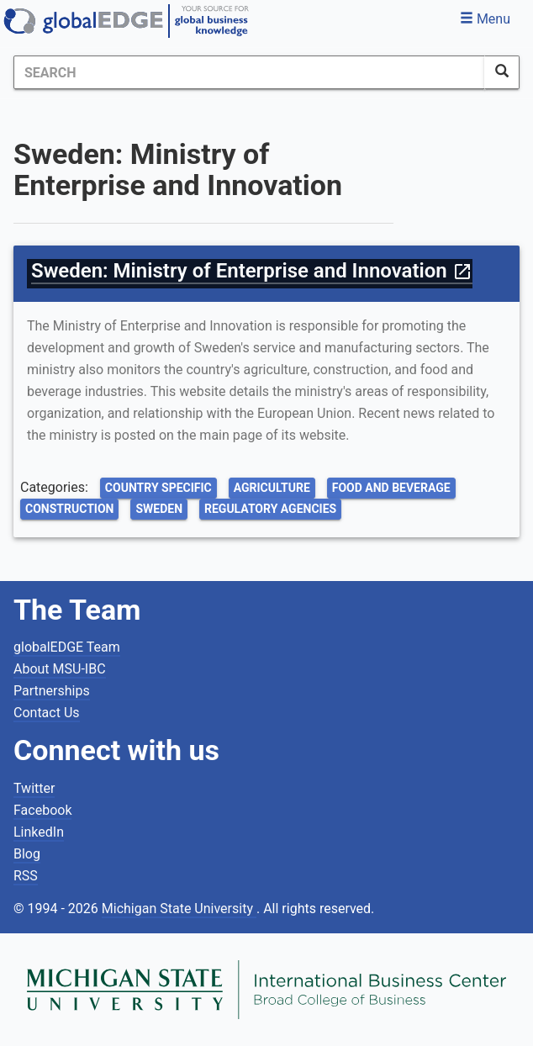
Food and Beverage (391, 487)
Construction (69, 508)
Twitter (34, 788)
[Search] (249, 72)
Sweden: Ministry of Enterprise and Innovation (251, 271)
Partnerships (51, 691)
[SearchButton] (502, 72)
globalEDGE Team (66, 647)
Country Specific (158, 487)
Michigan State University (179, 909)
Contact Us (46, 713)
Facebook (42, 810)
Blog (26, 854)
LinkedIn (38, 832)
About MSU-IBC (59, 669)
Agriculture (272, 487)
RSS (25, 876)
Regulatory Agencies (270, 508)
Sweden (158, 508)
